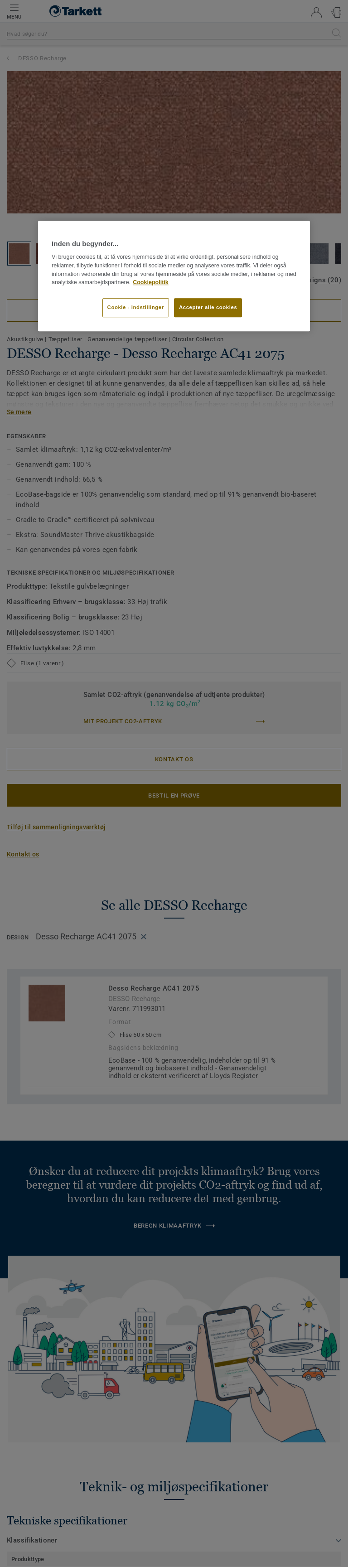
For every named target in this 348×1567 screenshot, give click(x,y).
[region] (174, 276)
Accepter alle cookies (208, 307)
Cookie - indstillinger (135, 307)
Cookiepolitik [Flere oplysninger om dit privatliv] (151, 283)
